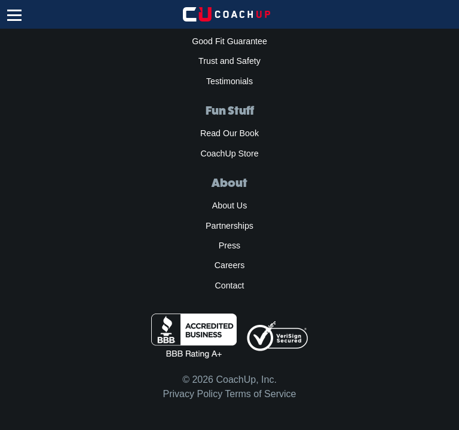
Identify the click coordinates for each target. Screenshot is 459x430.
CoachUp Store (229, 153)
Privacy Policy (193, 394)
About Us (229, 205)
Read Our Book (229, 133)
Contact (229, 285)
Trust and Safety (229, 61)
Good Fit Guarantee (229, 41)
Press (229, 245)
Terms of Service (260, 394)
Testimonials (229, 81)
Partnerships (229, 226)
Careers (230, 265)
